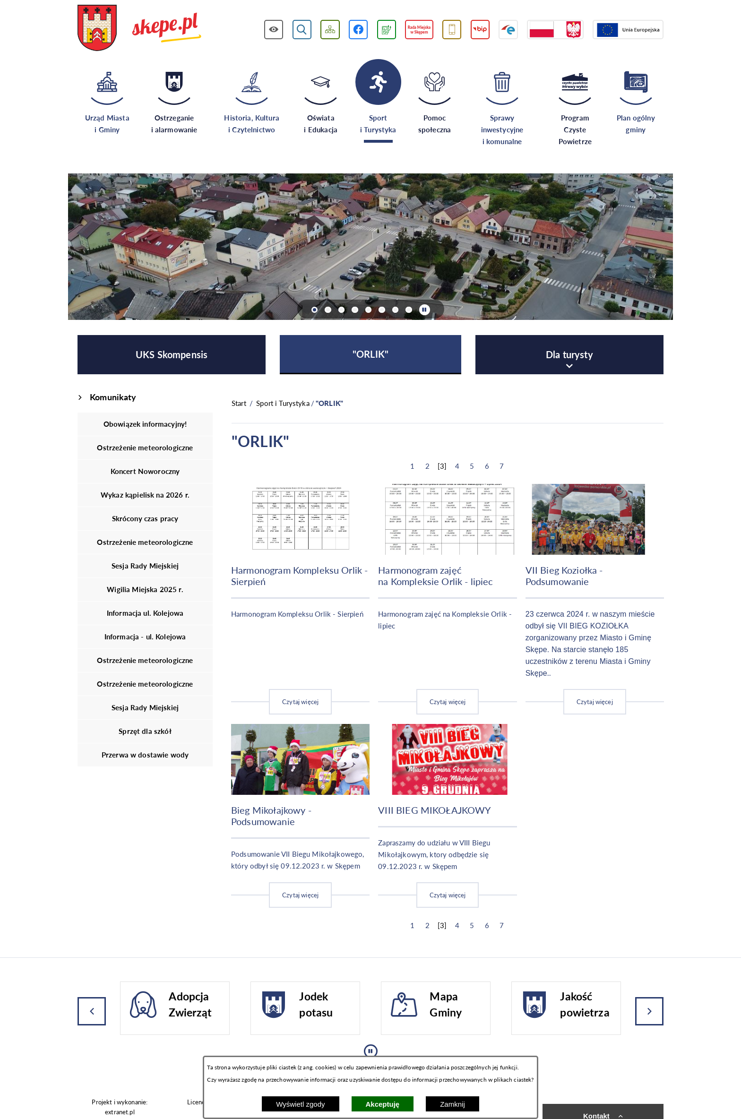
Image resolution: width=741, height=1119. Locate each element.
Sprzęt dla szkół (145, 731)
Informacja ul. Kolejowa (145, 613)
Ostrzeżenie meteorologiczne (145, 447)
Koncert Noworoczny (145, 471)
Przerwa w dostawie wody (145, 754)
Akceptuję (383, 1104)
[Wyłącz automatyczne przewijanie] (424, 309)
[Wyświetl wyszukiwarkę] (302, 29)
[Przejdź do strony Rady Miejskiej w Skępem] (419, 29)
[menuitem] (172, 354)
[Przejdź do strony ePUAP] (508, 29)
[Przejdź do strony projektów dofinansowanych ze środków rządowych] (555, 29)
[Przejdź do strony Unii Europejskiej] (628, 29)
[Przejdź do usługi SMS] (452, 29)
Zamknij (452, 1104)
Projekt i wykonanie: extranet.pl (119, 1107)
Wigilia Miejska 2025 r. (145, 589)
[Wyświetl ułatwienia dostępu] (274, 29)
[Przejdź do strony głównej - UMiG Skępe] (140, 29)
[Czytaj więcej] (300, 599)
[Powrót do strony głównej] (239, 403)
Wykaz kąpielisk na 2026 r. (145, 495)
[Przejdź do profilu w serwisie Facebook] (358, 29)
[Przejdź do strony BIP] (480, 29)
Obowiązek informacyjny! (145, 424)
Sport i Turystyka (283, 403)
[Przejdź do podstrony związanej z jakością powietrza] (386, 29)
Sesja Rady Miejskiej (145, 565)
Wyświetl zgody (300, 1104)
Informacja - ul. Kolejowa (145, 636)
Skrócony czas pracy (145, 518)
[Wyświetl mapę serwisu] (330, 29)
